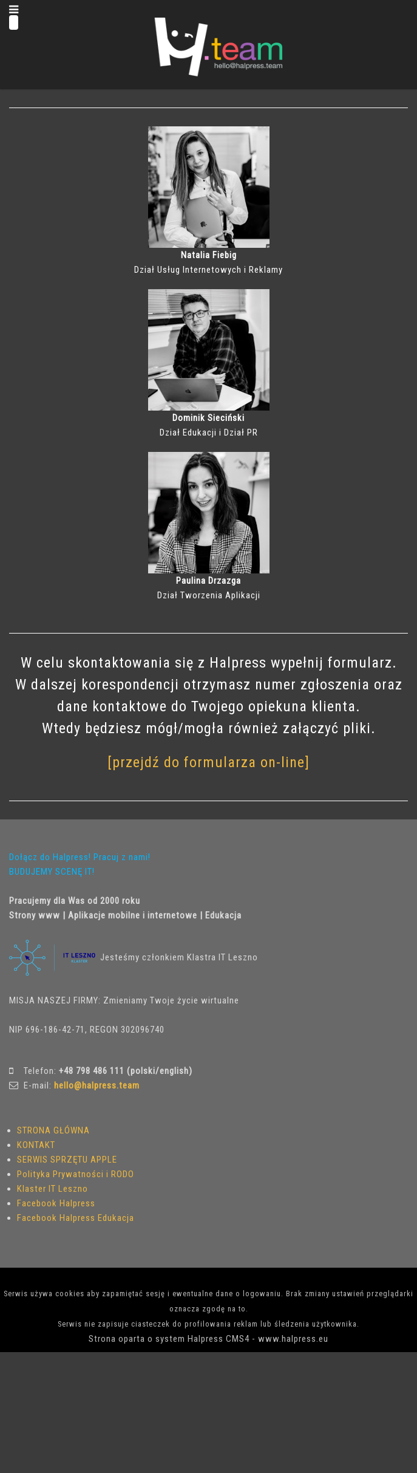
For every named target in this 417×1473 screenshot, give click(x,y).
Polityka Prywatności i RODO (75, 1174)
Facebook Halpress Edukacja (75, 1217)
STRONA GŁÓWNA (53, 1130)
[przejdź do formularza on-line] (208, 762)
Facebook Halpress (56, 1203)
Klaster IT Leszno (52, 1188)
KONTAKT (36, 1145)
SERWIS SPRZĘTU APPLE (67, 1159)
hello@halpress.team (97, 1085)
